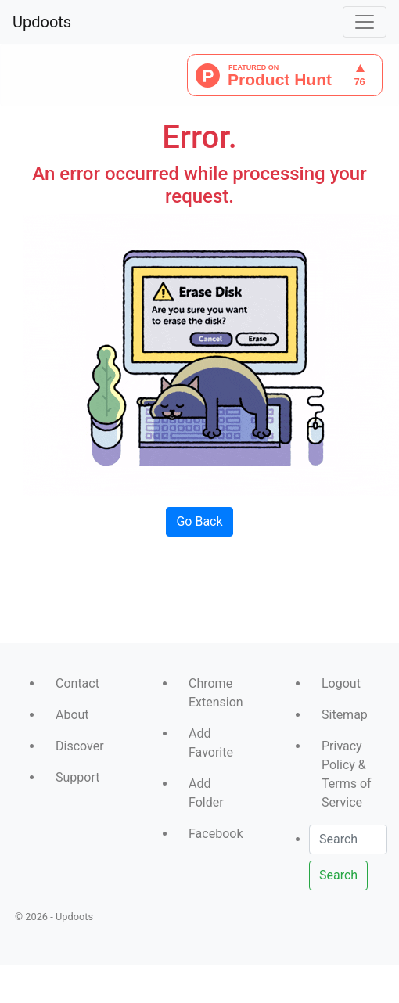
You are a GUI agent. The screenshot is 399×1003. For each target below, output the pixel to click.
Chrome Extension (216, 693)
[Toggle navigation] (364, 22)
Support (77, 777)
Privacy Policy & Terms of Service (347, 774)
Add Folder (206, 793)
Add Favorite (211, 743)
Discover (80, 746)
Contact (77, 683)
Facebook (216, 833)
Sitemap (345, 714)
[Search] (348, 839)
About (72, 714)
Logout (341, 683)
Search (338, 875)
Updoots (42, 22)
